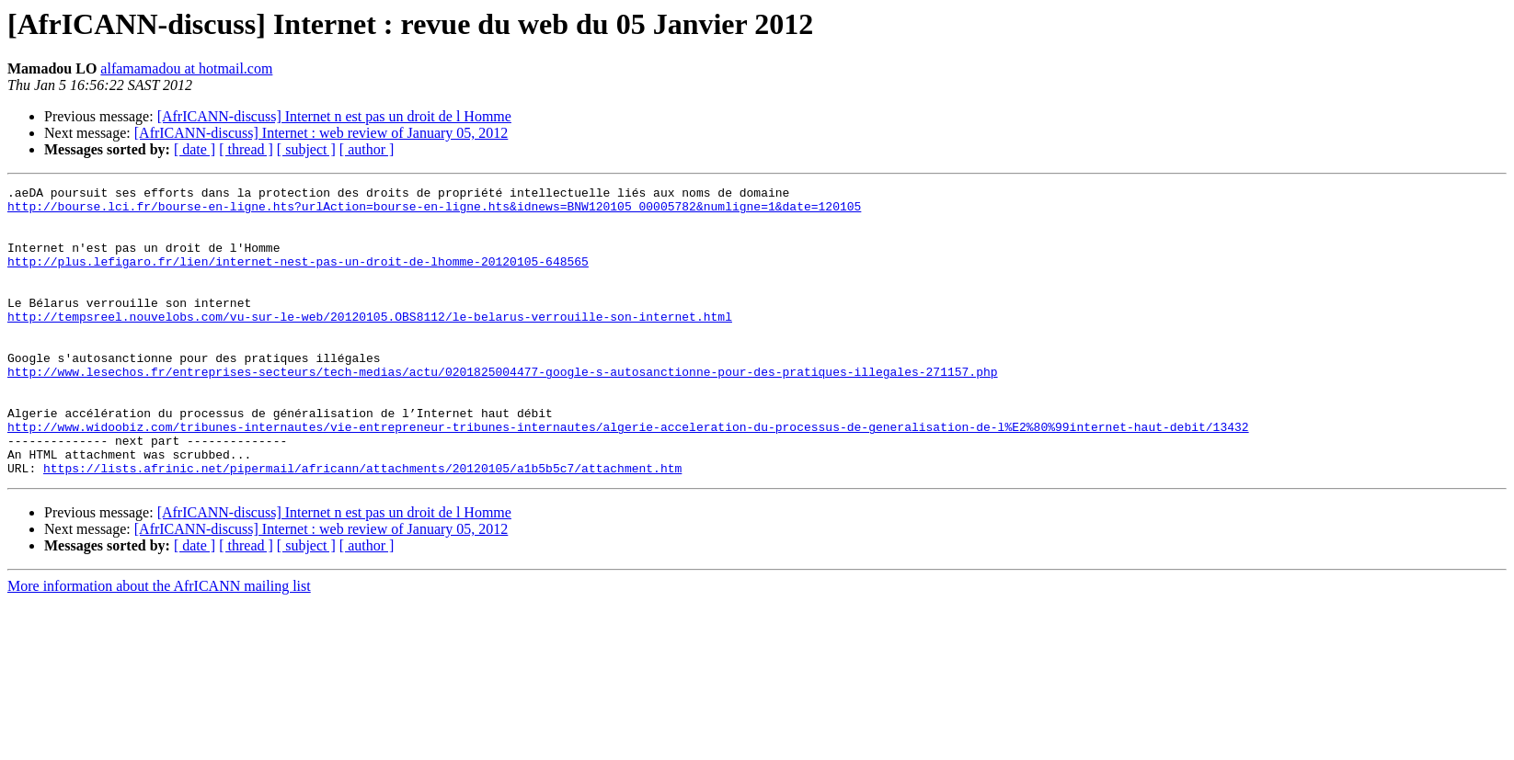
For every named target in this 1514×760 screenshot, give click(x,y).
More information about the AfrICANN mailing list (159, 644)
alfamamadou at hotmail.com (186, 68)
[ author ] (367, 149)
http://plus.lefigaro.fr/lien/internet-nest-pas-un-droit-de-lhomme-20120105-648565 (298, 277)
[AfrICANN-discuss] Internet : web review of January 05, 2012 (321, 133)
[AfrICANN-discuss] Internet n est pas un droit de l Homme (334, 116)
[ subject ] (306, 149)
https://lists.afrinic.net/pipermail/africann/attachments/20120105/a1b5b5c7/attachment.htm (362, 525)
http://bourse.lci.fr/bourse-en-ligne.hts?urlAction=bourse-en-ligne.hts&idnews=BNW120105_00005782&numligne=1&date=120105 (434, 211)
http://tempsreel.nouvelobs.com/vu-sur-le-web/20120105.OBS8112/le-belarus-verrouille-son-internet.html (369, 343)
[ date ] (194, 149)
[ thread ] (246, 149)
